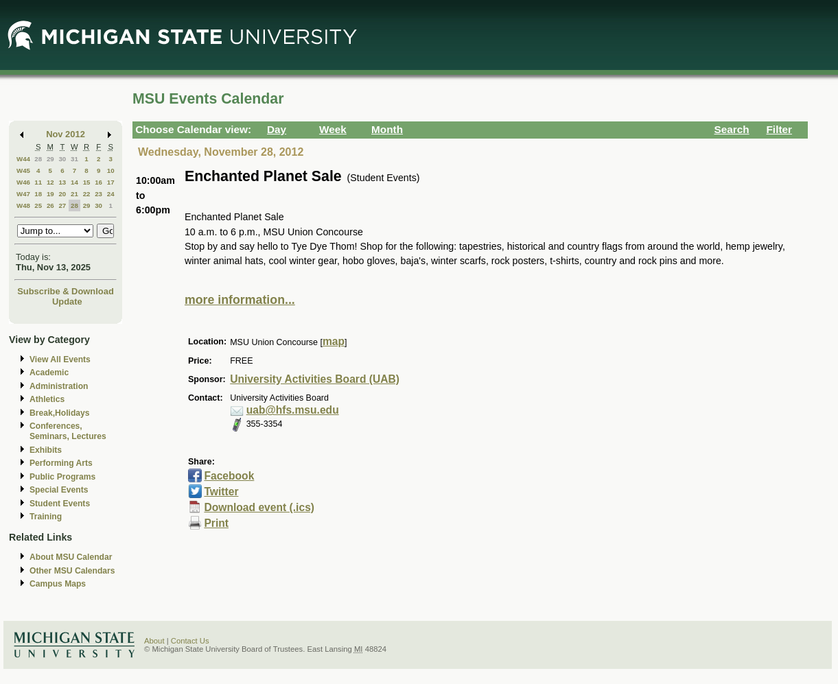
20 (62, 194)
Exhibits (46, 450)
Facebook (229, 476)
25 (38, 205)
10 (111, 170)
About (154, 641)
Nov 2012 (65, 134)
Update (67, 301)
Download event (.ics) (259, 507)
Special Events (59, 490)
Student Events (60, 503)
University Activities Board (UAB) (314, 379)
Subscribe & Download (65, 291)
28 (38, 159)
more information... (240, 300)
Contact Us (190, 641)
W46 (23, 182)
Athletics (47, 399)
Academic (49, 372)
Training (46, 516)
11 (38, 182)
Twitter (221, 491)
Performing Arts (61, 463)
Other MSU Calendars (72, 571)
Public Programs (62, 477)
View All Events (60, 359)
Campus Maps (58, 584)
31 (74, 159)
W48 (23, 205)
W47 (23, 194)
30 (62, 159)
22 (87, 194)
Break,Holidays (60, 413)
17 (111, 182)
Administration (59, 386)
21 (74, 194)
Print (216, 523)
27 (62, 205)
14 (74, 182)
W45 (23, 170)
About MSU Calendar (71, 557)
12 (50, 182)
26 (50, 205)
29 (50, 159)
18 (38, 194)
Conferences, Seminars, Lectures (68, 431)
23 (98, 194)
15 (87, 182)
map (334, 341)
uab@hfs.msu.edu (292, 410)
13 (62, 182)
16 (98, 182)
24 (111, 194)
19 (50, 194)
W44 (23, 159)
